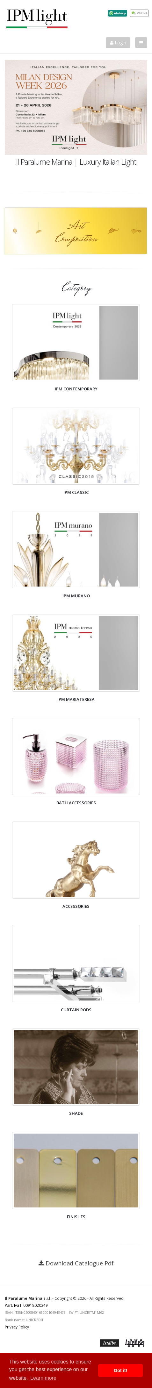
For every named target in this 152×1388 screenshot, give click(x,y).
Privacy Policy (17, 1326)
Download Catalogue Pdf (80, 1263)
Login (118, 42)
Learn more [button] (43, 1378)
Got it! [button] (120, 1370)
